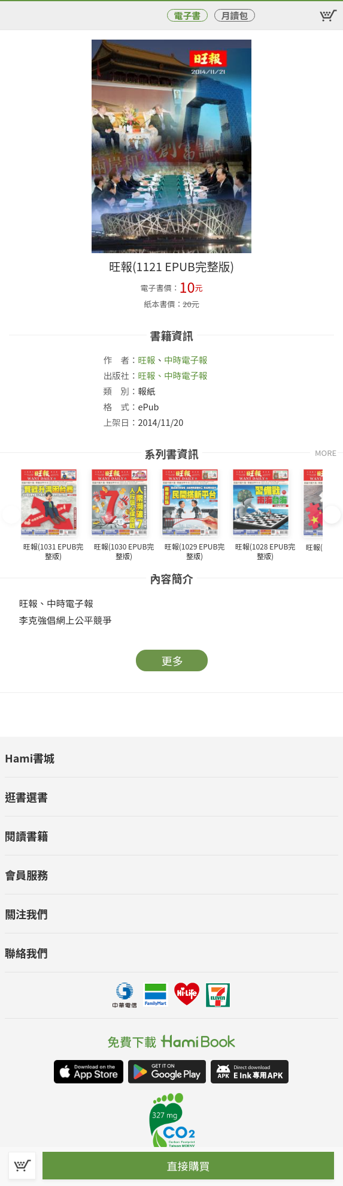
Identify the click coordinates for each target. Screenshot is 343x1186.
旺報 (146, 359)
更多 (172, 660)
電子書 (187, 15)
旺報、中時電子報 (172, 375)
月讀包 (234, 15)
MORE (325, 453)
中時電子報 (186, 359)
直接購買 (188, 1165)
